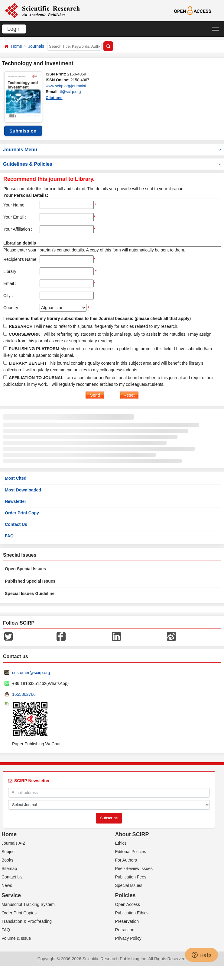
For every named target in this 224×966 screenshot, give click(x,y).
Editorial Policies (130, 851)
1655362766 (24, 694)
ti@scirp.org (70, 91)
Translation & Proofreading (27, 921)
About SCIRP (132, 834)
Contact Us (16, 524)
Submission (23, 130)
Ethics (121, 843)
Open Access (127, 904)
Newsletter (15, 501)
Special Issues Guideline (29, 593)
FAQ (9, 535)
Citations (54, 97)
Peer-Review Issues (134, 868)
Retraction (125, 929)
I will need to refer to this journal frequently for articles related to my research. (93, 326)
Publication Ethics (132, 912)
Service (11, 895)
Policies (125, 895)
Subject (9, 851)
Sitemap (9, 868)
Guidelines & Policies (112, 164)
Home (16, 46)
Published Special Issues (30, 581)
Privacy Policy (128, 938)
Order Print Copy (22, 512)
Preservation (127, 921)
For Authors (126, 860)
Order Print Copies (19, 912)
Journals (36, 46)
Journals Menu (112, 149)
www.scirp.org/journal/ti (66, 86)
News (7, 885)
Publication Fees (131, 877)
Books (7, 860)
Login (14, 29)
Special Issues (128, 885)
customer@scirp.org (31, 672)
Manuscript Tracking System (28, 904)
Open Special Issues (25, 568)
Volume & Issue (16, 938)
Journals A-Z (13, 843)
